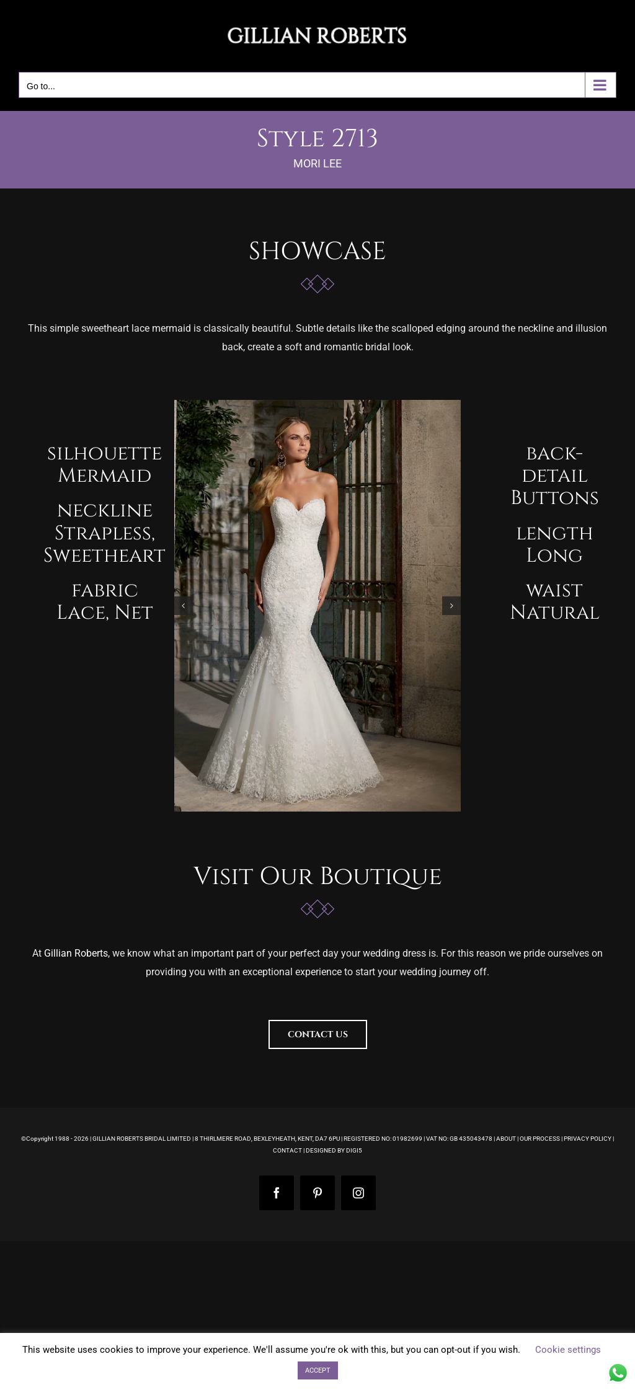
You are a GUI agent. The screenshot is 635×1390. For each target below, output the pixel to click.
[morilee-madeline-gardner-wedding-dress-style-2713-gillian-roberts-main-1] (317, 606)
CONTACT (287, 1150)
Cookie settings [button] (568, 1349)
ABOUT (506, 1138)
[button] (183, 605)
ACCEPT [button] (318, 1370)
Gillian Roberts (76, 953)
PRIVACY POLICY (587, 1138)
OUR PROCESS (540, 1138)
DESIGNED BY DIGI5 (334, 1150)
